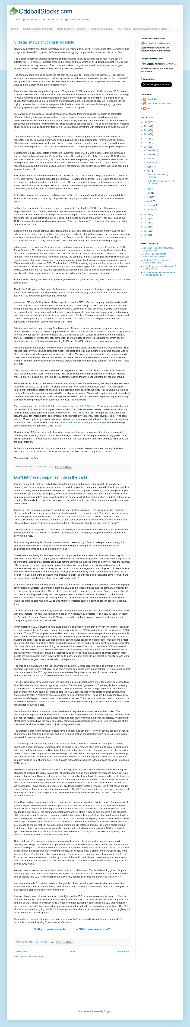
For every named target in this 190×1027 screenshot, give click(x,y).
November (152, 154)
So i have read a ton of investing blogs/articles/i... (158, 249)
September (152, 162)
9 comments (41, 467)
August (150, 167)
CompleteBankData (102, 28)
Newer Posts (21, 951)
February (151, 205)
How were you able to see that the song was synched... (159, 273)
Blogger (107, 1011)
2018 (146, 138)
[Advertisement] (116, 986)
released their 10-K (43, 406)
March (150, 201)
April (149, 197)
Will (148, 108)
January (151, 209)
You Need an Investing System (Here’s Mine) (142, 28)
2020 (146, 130)
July (149, 171)
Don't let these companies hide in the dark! (50, 477)
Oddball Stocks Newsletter (37, 28)
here (69, 922)
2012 (146, 227)
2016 (146, 147)
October (151, 158)
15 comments (41, 942)
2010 (146, 235)
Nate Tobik (152, 99)
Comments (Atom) (35, 956)
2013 (146, 222)
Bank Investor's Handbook (71, 28)
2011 (146, 231)
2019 (146, 134)
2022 (146, 122)
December (152, 150)
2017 (146, 142)
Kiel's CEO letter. (87, 406)
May (149, 193)
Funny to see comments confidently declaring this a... (156, 255)
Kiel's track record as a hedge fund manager (84, 422)
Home (14, 28)
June (149, 189)
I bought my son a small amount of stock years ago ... (159, 267)
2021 (146, 126)
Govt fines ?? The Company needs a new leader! (156, 261)
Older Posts (123, 951)
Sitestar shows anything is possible (44, 42)
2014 (146, 218)
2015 (146, 214)
